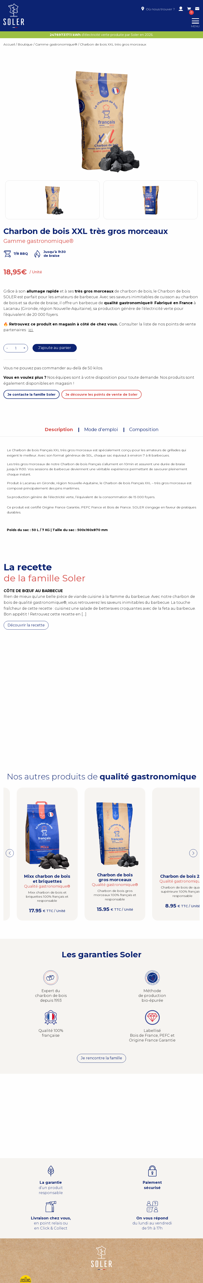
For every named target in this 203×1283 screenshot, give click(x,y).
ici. (30, 330)
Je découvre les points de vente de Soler (101, 394)
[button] (193, 853)
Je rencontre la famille (101, 1058)
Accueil (9, 44)
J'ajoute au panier (54, 348)
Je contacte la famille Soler (31, 394)
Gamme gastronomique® (56, 44)
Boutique (25, 44)
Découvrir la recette (26, 625)
